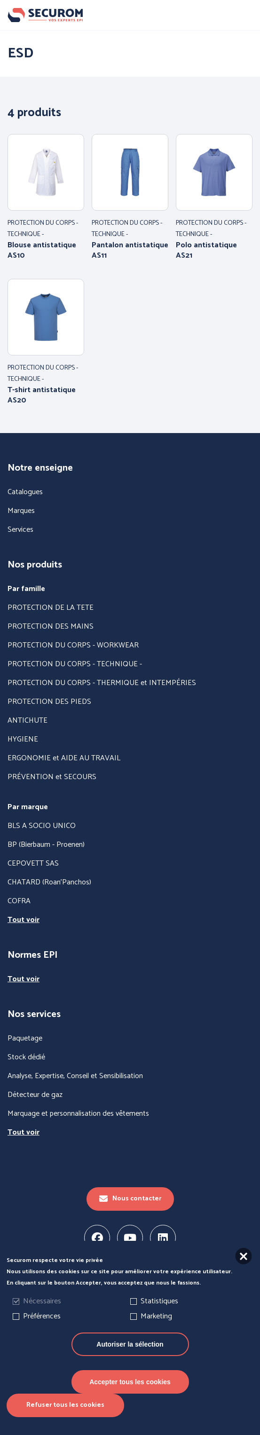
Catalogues (25, 492)
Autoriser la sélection (129, 1358)
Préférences (42, 1330)
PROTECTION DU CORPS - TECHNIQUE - (75, 664)
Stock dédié (26, 1057)
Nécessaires (42, 1315)
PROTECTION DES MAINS (51, 626)
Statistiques (159, 1315)
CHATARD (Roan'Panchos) (49, 882)
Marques (21, 511)
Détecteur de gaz (35, 1095)
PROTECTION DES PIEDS (49, 702)
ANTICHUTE (27, 720)
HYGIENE (23, 739)
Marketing (156, 1330)
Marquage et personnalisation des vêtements (78, 1114)
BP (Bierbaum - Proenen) (46, 845)
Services (20, 530)
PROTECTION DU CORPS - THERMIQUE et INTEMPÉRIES (102, 683)
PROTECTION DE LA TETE (51, 608)
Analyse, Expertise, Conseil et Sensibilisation (75, 1076)
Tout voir (23, 920)
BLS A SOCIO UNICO (42, 826)
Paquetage (25, 1038)
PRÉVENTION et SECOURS (52, 777)
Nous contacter (130, 1198)
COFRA (19, 901)
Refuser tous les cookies (65, 1419)
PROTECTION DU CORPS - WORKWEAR (73, 645)
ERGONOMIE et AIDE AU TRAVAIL (64, 758)
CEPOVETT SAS (33, 863)
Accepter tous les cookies (130, 1396)
